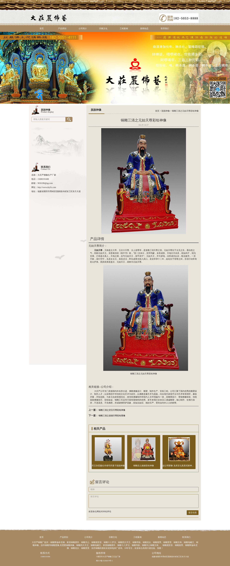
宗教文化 (103, 28)
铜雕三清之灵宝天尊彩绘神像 (112, 410)
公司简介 (83, 28)
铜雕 (117, 400)
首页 (42, 28)
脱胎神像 (165, 111)
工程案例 (124, 28)
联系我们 (165, 28)
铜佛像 (183, 397)
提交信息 (192, 512)
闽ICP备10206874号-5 (104, 561)
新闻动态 (144, 28)
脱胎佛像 (94, 400)
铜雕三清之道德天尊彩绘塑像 (112, 416)
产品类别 (62, 28)
